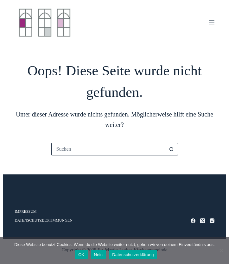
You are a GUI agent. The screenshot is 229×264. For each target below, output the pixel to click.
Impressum (25, 211)
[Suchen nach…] (108, 149)
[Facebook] (193, 220)
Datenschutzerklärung (133, 254)
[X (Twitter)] (202, 220)
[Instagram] (212, 220)
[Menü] (211, 22)
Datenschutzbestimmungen (44, 220)
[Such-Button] (171, 149)
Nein (98, 254)
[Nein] (221, 250)
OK (81, 254)
